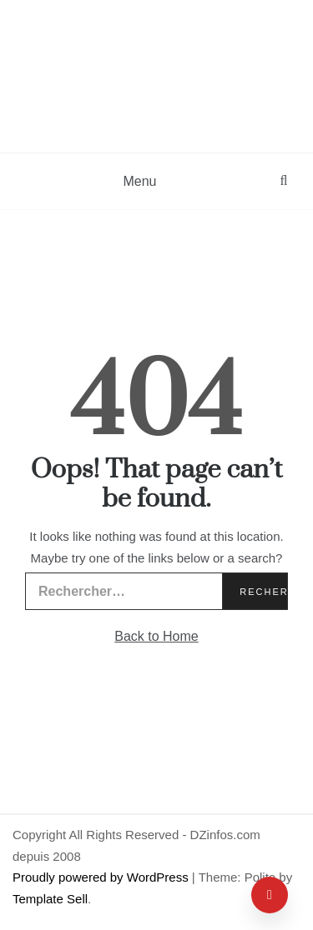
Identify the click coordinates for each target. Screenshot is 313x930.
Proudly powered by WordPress (102, 877)
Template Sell (50, 899)
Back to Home (156, 636)
